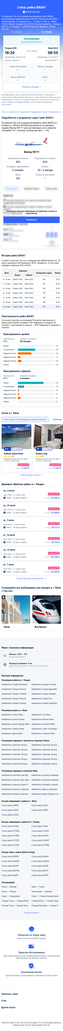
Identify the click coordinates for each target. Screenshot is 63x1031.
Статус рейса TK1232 (40, 831)
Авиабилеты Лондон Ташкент (14, 703)
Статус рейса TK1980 (10, 836)
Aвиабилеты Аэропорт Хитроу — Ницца (16, 759)
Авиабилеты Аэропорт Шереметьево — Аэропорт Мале (46, 780)
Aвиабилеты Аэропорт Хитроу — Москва (46, 764)
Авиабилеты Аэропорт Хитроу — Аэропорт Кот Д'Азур (16, 750)
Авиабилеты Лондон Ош (42, 698)
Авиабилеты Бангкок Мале (13, 719)
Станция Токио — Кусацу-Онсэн (15, 905)
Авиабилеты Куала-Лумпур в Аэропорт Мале (46, 794)
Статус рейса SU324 (10, 815)
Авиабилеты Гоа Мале (41, 715)
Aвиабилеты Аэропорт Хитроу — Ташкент (46, 759)
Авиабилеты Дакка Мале (12, 733)
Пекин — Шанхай (9, 887)
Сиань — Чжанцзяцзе (11, 896)
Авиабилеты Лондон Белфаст (44, 694)
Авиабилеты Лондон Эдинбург (44, 703)
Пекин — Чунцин (9, 891)
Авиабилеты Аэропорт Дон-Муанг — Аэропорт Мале (16, 780)
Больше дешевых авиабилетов (31, 578)
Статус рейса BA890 (10, 856)
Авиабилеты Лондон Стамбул (14, 694)
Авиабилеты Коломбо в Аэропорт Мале (46, 785)
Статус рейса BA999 (40, 875)
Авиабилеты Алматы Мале (13, 729)
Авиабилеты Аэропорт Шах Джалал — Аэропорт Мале (16, 775)
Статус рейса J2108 (39, 826)
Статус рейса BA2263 (40, 861)
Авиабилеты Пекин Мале (12, 715)
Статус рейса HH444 (10, 826)
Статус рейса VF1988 (40, 845)
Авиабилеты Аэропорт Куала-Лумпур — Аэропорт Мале (16, 785)
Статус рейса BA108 (40, 866)
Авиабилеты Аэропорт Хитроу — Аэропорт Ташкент (46, 750)
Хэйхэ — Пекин (38, 887)
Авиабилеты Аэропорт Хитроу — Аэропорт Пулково (16, 745)
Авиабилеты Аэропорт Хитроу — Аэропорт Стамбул (16, 754)
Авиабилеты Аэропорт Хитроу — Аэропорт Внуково (46, 745)
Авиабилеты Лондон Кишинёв (14, 684)
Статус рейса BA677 (40, 871)
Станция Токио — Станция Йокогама (16, 901)
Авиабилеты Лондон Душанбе (44, 689)
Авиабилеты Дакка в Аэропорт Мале (46, 789)
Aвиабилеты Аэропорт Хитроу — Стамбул (16, 764)
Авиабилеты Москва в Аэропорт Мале (16, 794)
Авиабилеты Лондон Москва (14, 698)
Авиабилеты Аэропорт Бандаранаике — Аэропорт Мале (46, 775)
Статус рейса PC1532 (10, 840)
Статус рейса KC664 (40, 836)
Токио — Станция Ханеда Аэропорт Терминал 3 (46, 896)
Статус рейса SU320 (10, 810)
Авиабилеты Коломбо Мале (43, 724)
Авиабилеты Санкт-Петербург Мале (46, 729)
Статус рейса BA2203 (10, 861)
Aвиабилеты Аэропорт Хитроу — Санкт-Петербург (46, 754)
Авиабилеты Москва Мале (43, 719)
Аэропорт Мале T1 (51, 60)
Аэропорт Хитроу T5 (12, 60)
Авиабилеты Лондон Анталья (44, 684)
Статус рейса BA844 (40, 856)
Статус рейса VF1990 (10, 845)
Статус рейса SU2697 (40, 840)
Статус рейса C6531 (40, 805)
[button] (58, 3)
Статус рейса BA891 (10, 875)
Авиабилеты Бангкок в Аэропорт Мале (16, 789)
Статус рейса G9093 (10, 805)
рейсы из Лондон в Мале (18, 102)
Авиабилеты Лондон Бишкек (14, 689)
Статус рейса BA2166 (10, 871)
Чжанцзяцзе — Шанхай (42, 891)
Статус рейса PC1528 (10, 831)
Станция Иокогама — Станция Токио (46, 905)
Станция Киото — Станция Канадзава (46, 901)
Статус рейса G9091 (40, 810)
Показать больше (31, 87)
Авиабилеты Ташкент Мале (43, 733)
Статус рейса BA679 (10, 866)
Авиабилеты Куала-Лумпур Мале (15, 724)
